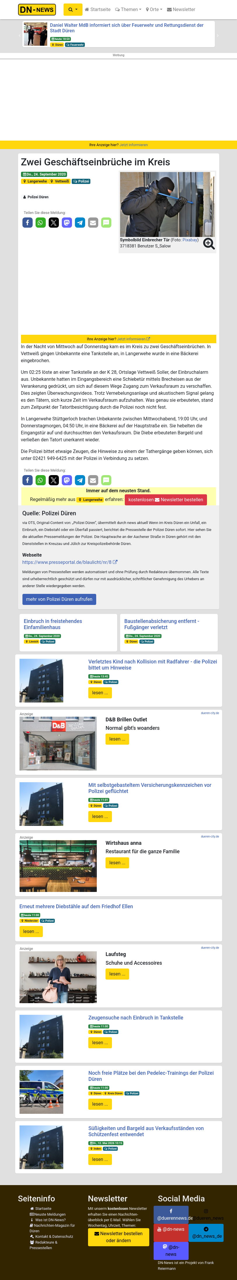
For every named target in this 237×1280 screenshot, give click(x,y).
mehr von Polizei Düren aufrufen (59, 599)
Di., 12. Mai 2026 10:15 (105, 1143)
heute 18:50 (60, 38)
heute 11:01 (98, 799)
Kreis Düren (112, 1093)
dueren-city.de (210, 713)
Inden (95, 1148)
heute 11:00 (29, 915)
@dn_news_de (207, 1233)
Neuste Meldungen (48, 1214)
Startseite (97, 9)
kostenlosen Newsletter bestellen (166, 499)
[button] (73, 9)
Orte (152, 9)
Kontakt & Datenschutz (51, 1236)
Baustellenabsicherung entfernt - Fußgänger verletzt (161, 624)
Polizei (81, 181)
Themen (126, 9)
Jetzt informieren (134, 145)
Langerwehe (34, 181)
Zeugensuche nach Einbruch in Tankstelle (135, 1018)
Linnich (31, 641)
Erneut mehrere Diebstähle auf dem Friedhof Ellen (76, 906)
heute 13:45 (98, 676)
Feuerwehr (74, 44)
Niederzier (29, 920)
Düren (57, 44)
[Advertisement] (118, 100)
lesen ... (100, 692)
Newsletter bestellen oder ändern (118, 1237)
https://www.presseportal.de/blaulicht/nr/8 (67, 562)
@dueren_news (208, 1215)
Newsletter (181, 9)
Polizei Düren (35, 197)
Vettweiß (59, 181)
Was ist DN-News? (48, 1220)
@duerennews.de (173, 1215)
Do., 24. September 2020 (44, 174)
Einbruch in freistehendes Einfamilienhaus (53, 624)
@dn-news (170, 1229)
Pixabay (189, 240)
